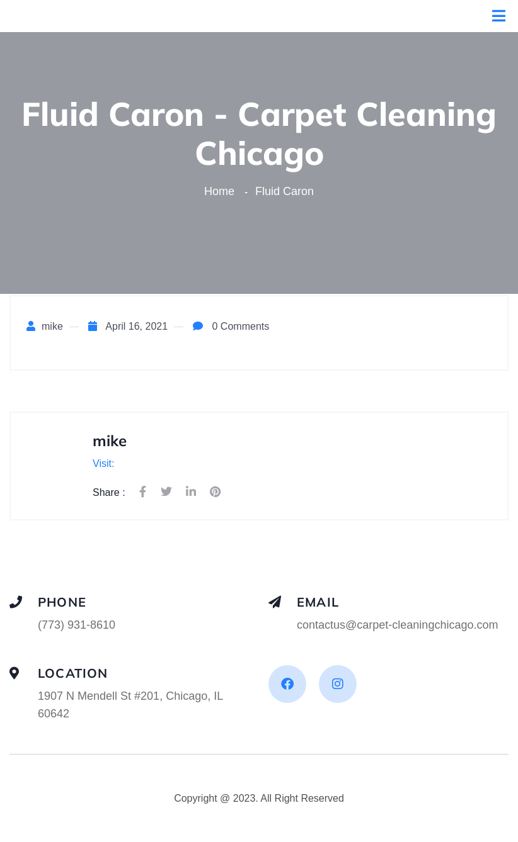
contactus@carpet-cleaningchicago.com (397, 625)
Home (222, 191)
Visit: (103, 463)
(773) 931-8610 (76, 625)
